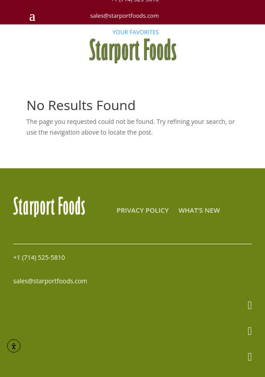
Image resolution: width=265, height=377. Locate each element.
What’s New (199, 210)
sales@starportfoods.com (124, 16)
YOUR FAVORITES (135, 32)
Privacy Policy (142, 210)
